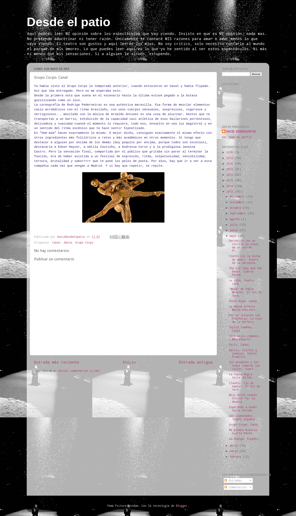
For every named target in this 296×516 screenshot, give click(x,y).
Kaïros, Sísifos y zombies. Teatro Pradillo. (243, 353)
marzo (234, 451)
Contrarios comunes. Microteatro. (244, 337)
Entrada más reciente (56, 362)
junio (234, 230)
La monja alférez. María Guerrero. (243, 308)
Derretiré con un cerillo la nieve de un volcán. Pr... (243, 246)
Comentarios (235, 487)
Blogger (181, 506)
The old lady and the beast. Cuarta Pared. (245, 271)
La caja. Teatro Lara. (241, 281)
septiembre (239, 213)
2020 (230, 152)
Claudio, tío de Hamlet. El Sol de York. (244, 386)
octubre (236, 208)
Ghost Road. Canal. (244, 301)
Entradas (233, 480)
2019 (230, 158)
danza (68, 242)
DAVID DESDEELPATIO (241, 131)
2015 (230, 180)
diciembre (238, 196)
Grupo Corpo (84, 242)
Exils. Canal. (239, 344)
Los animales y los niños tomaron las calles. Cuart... (244, 365)
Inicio (129, 362)
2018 (230, 163)
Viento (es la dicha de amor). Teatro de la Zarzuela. (244, 259)
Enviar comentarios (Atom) (79, 371)
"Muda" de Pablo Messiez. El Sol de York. (245, 292)
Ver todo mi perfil (237, 137)
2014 (230, 186)
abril (234, 445)
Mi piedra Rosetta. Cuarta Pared (244, 431)
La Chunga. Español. (244, 439)
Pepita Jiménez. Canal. (241, 328)
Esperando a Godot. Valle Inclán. (244, 408)
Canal (56, 242)
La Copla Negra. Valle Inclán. (241, 375)
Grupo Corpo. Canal (244, 424)
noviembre (238, 202)
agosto (235, 219)
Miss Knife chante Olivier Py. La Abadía (243, 398)
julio (234, 224)
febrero (236, 456)
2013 (230, 191)
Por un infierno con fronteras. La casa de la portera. (245, 318)
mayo (234, 236)
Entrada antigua (196, 362)
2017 (230, 169)
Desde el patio (68, 22)
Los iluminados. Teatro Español (242, 417)
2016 (230, 175)
